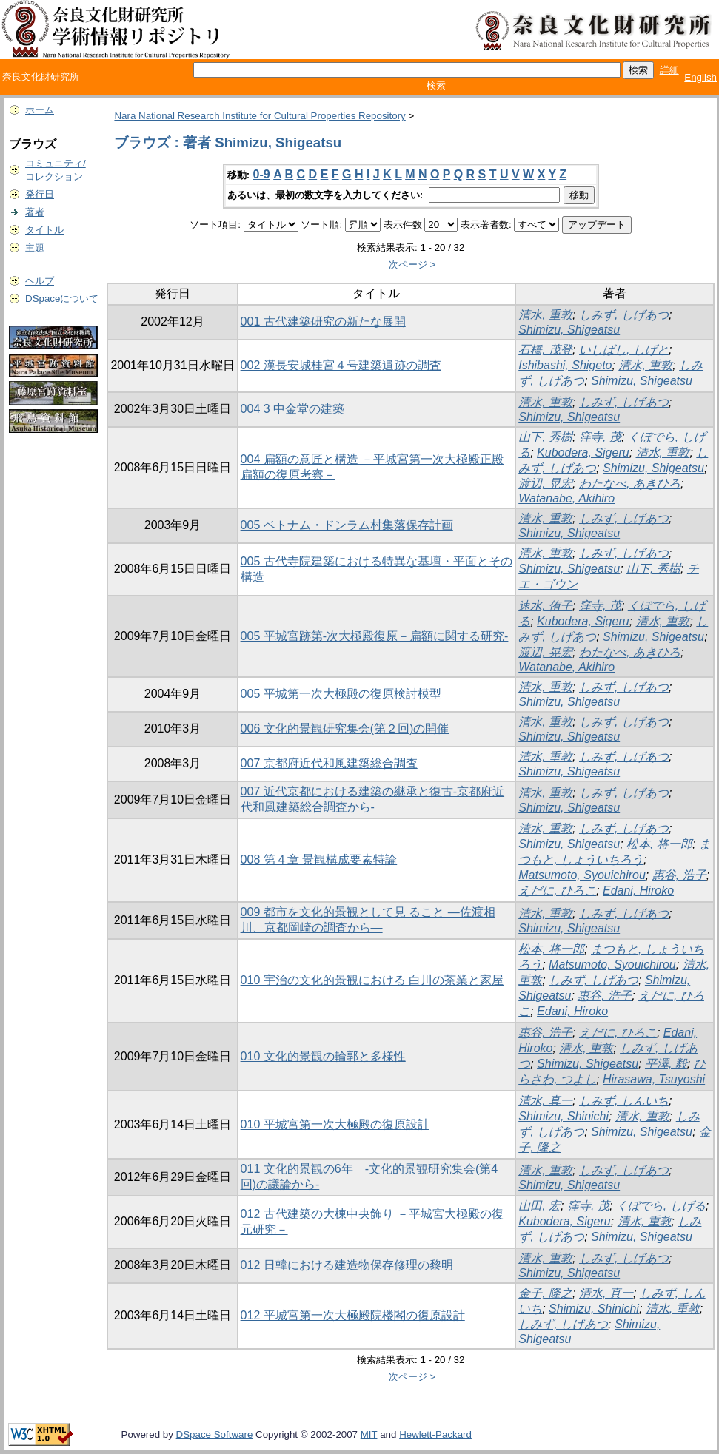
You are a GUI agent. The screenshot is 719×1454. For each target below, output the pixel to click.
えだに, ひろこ (557, 890)
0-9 (261, 174)
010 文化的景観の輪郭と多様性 (323, 1056)
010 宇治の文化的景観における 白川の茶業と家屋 (372, 980)
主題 (34, 247)
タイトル (44, 229)
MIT (369, 1434)
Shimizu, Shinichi (563, 1116)
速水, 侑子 (545, 605)
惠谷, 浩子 (679, 875)
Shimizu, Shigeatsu (569, 329)
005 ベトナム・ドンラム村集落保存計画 (347, 525)
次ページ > (412, 264)
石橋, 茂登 (545, 349)
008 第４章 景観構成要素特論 (319, 859)
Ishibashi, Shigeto (565, 365)
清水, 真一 (545, 1100)
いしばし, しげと (624, 349)
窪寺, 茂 (600, 437)
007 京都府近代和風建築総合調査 (329, 763)
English (700, 77)
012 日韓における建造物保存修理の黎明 (347, 1265)
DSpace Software (214, 1434)
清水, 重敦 (545, 315)
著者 (34, 212)
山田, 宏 (539, 1205)
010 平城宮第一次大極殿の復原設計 (335, 1124)
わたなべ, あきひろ (629, 483)
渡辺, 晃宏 (545, 483)
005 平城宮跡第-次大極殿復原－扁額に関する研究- (375, 636)
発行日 (39, 194)
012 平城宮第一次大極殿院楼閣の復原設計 (353, 1315)
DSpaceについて (61, 298)
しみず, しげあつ (624, 315)
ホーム (39, 109)
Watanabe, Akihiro (566, 498)
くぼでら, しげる (661, 1205)
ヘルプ (39, 280)
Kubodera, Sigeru (583, 452)
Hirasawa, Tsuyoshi (654, 1079)
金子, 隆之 (545, 1293)
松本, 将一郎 (659, 844)
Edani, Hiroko (638, 890)
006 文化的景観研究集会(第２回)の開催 (345, 728)
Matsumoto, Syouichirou (582, 875)
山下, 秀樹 (545, 437)
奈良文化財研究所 (40, 76)
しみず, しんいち (624, 1100)
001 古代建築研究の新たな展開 (323, 321)
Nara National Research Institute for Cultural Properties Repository (259, 115)
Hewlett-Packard (435, 1434)
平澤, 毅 (666, 1063)
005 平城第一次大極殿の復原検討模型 (341, 693)
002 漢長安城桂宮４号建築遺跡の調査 (341, 365)
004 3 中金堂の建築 (292, 409)
